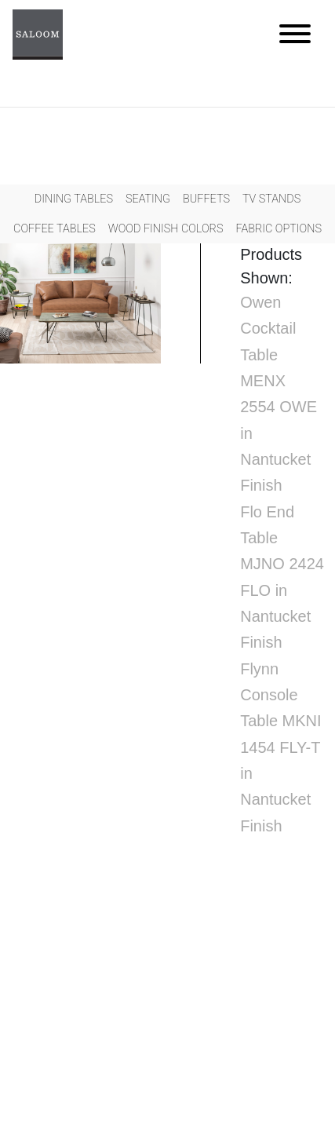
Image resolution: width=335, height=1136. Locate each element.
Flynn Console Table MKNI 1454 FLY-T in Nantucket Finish (280, 747)
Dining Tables (74, 199)
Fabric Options (278, 229)
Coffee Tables (54, 229)
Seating (148, 199)
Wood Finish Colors (166, 229)
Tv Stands (271, 199)
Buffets (206, 199)
